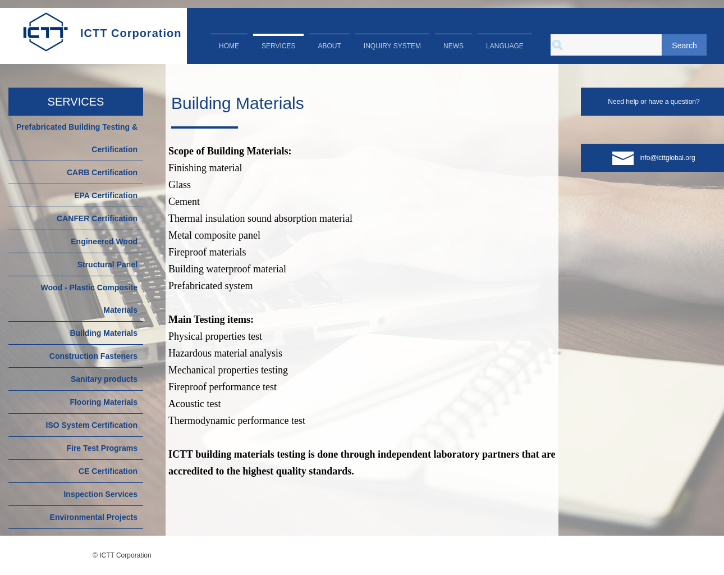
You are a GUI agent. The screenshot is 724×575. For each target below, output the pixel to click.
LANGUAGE (505, 46)
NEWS (453, 46)
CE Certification (108, 471)
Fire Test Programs (102, 448)
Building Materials (104, 332)
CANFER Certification (97, 218)
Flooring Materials (104, 402)
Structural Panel (107, 264)
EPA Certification (106, 195)
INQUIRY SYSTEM (392, 46)
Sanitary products (104, 379)
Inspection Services (100, 494)
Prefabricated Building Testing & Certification (77, 138)
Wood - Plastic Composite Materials (89, 298)
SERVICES (278, 46)
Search (684, 45)
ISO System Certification (92, 425)
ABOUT (329, 46)
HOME (229, 46)
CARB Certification (102, 172)
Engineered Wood (104, 241)
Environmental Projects (94, 517)
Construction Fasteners (93, 356)
